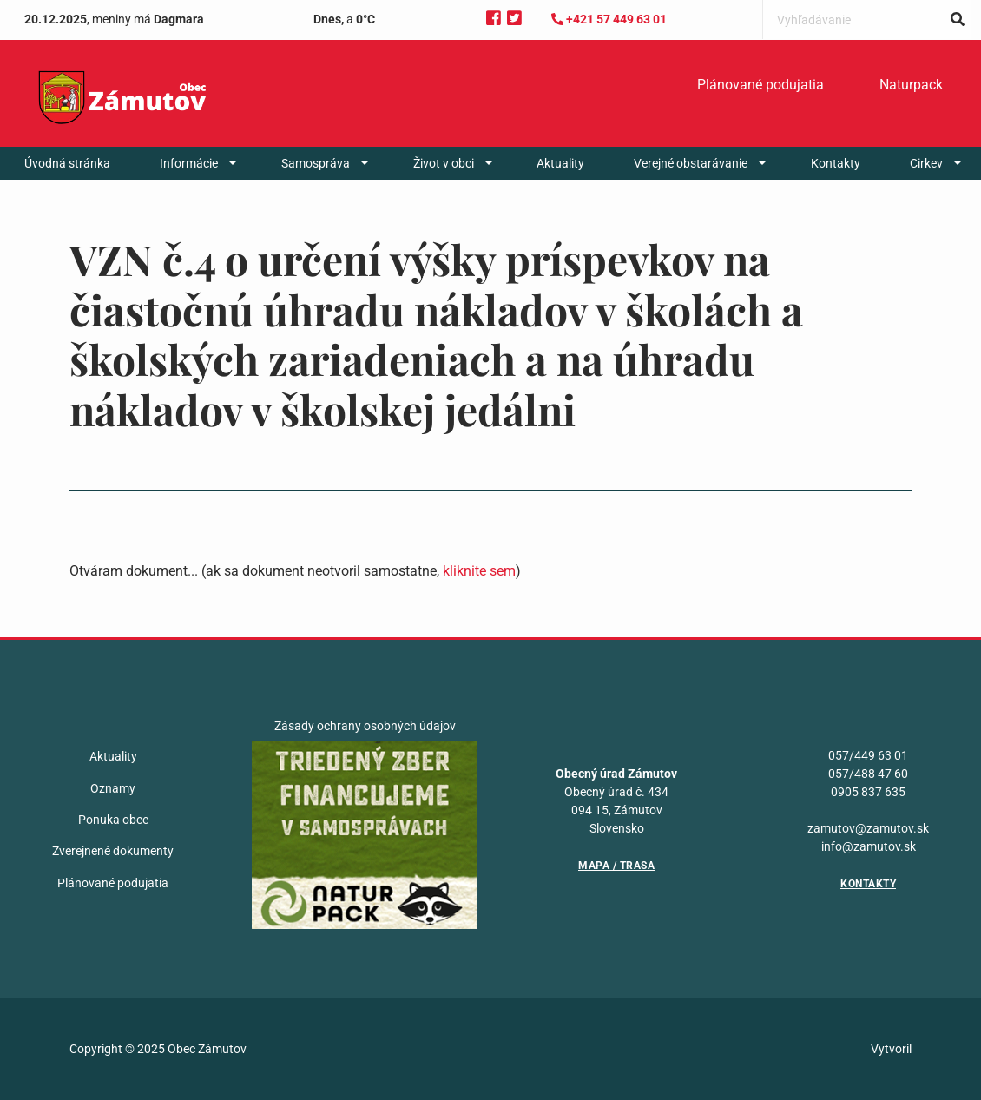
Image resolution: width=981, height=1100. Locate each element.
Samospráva (315, 163)
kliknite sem (479, 571)
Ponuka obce (113, 820)
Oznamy (112, 788)
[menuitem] (760, 85)
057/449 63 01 (868, 755)
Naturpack (911, 84)
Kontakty (835, 163)
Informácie (189, 163)
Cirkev (926, 163)
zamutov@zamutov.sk (868, 828)
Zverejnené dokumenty (113, 851)
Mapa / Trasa (616, 866)
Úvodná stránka (67, 163)
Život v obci (443, 163)
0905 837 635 (868, 792)
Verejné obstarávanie (690, 163)
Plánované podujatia (760, 84)
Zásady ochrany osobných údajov (365, 726)
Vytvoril (891, 1049)
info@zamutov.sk (868, 846)
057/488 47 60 (868, 774)
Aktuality (560, 163)
